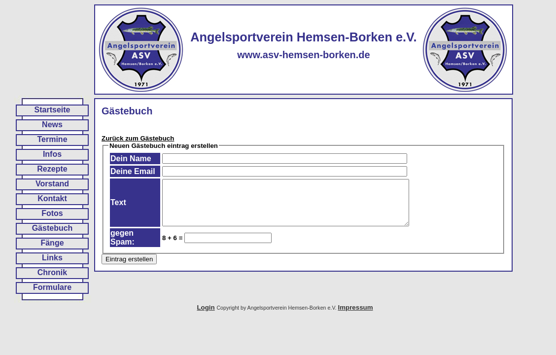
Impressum (355, 307)
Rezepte (52, 169)
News (52, 124)
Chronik (52, 272)
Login (205, 307)
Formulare (52, 287)
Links (52, 257)
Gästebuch (52, 228)
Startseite (52, 110)
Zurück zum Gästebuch (138, 138)
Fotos (52, 213)
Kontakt (52, 198)
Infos (52, 154)
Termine (52, 139)
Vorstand (52, 183)
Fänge (52, 243)
